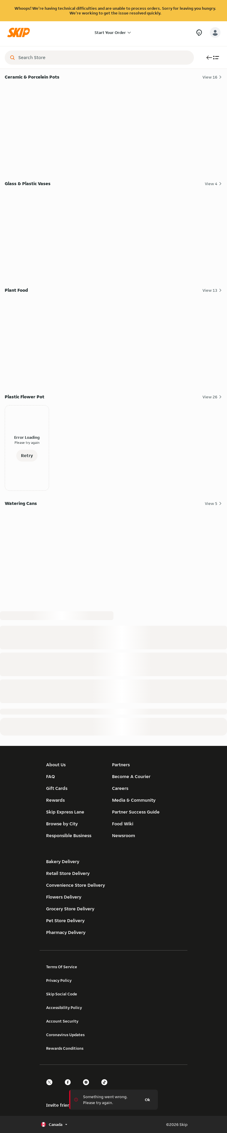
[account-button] (215, 32)
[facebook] (69, 1087)
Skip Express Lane (65, 812)
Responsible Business (68, 835)
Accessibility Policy (64, 1007)
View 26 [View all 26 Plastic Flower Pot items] (212, 397)
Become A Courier (131, 776)
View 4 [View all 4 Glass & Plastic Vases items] (213, 183)
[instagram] (88, 1087)
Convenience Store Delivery (75, 885)
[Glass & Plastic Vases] (113, 233)
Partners (121, 765)
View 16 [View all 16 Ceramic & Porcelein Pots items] (212, 77)
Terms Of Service (61, 966)
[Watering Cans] (113, 553)
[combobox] (103, 57)
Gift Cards (56, 788)
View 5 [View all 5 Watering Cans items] (213, 503)
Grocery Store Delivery (70, 909)
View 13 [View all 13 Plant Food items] (212, 290)
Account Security (62, 1021)
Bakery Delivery (62, 861)
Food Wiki (122, 824)
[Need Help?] (199, 33)
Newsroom (123, 835)
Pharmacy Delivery (65, 932)
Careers (120, 788)
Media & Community (133, 800)
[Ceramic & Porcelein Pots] (113, 127)
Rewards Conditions (64, 1048)
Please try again (27, 442)
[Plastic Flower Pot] (113, 446)
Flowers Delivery (63, 897)
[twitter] (51, 1087)
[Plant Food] (113, 340)
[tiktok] (106, 1087)
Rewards (55, 800)
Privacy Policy (59, 980)
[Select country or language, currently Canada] (55, 1124)
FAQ (50, 776)
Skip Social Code (61, 994)
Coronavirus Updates (65, 1034)
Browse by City (62, 824)
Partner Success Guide (136, 812)
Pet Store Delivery (65, 920)
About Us (56, 765)
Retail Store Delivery (68, 873)
